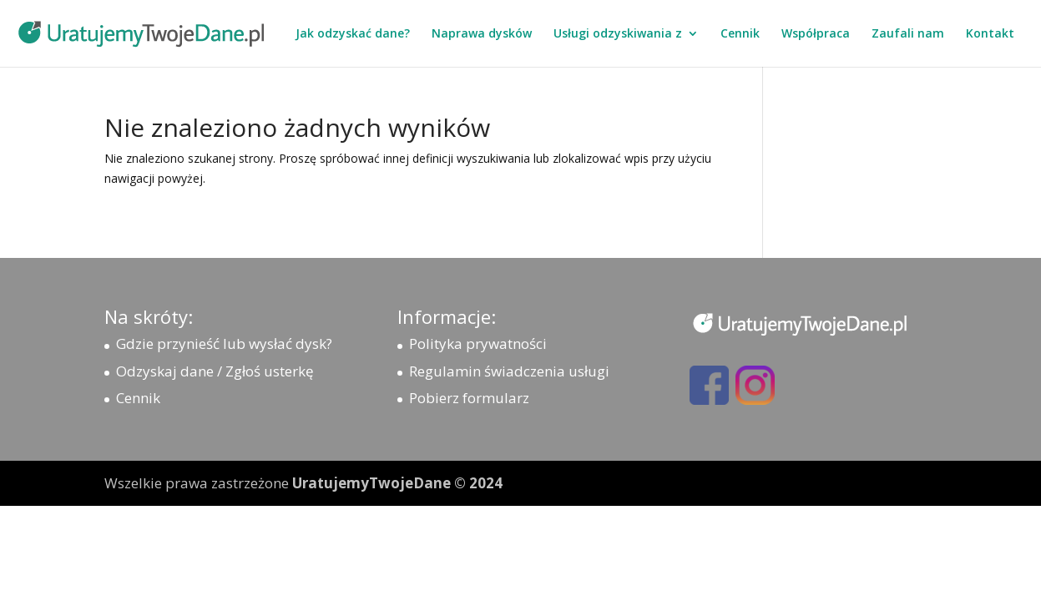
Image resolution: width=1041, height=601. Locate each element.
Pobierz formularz (469, 397)
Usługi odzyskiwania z (617, 34)
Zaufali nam (908, 34)
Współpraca (815, 34)
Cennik (740, 34)
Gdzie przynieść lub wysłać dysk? (224, 343)
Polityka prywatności (478, 343)
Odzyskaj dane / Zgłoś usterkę (215, 371)
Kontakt (990, 34)
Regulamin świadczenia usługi (509, 371)
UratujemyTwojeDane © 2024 (397, 482)
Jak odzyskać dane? (353, 34)
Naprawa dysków (482, 34)
